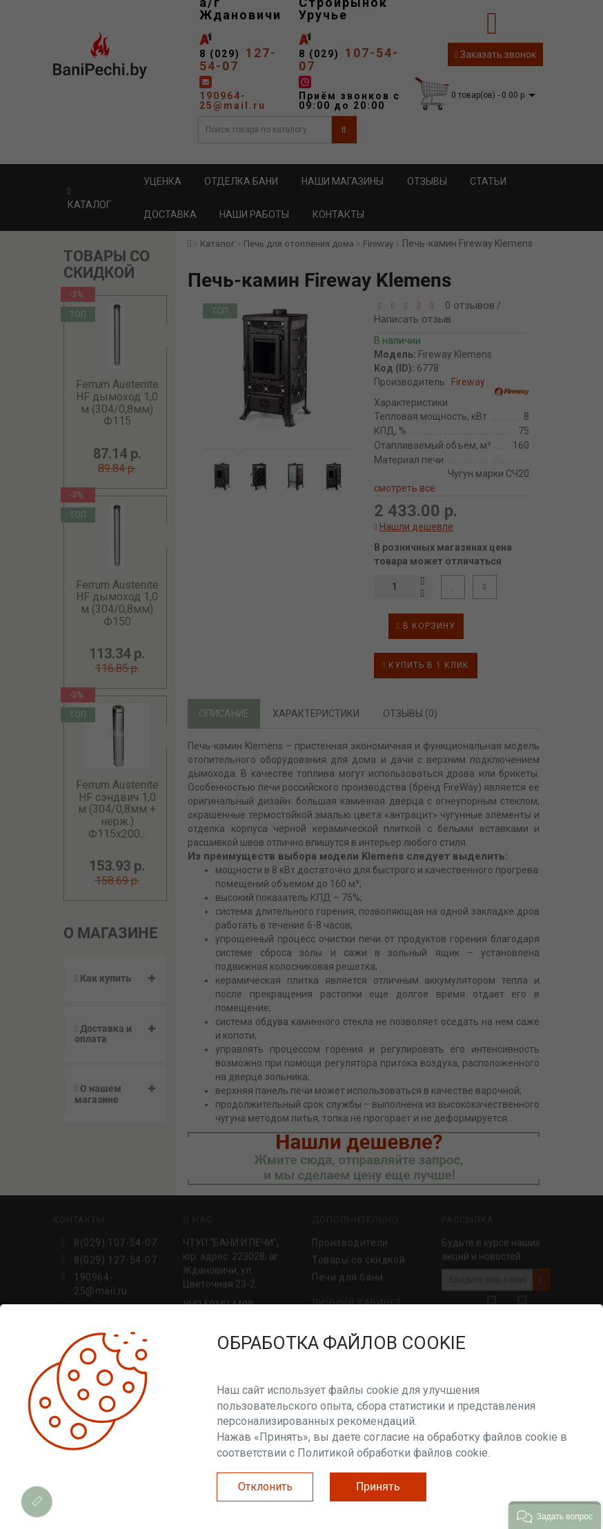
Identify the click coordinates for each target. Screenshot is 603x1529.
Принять (378, 1486)
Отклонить (265, 1486)
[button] (554, 1515)
